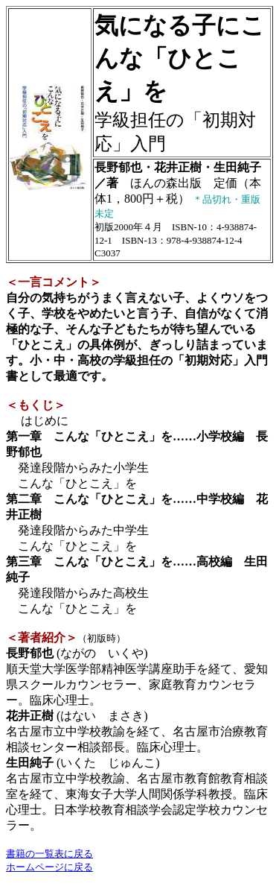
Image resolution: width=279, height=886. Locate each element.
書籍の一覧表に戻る (49, 853)
